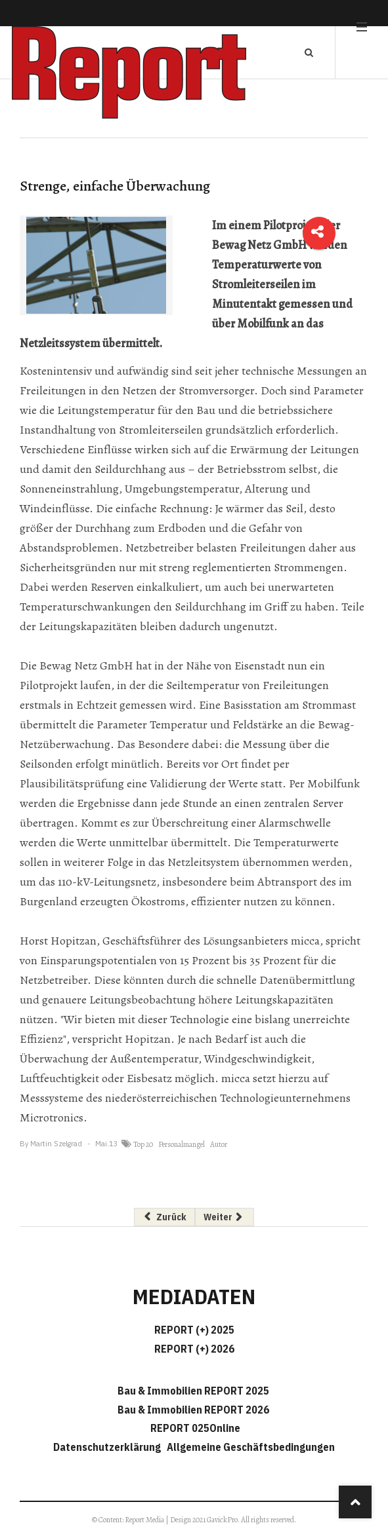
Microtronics (51, 1117)
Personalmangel (181, 1144)
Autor (218, 1144)
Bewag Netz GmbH (86, 665)
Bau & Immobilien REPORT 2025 (193, 1390)
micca (305, 940)
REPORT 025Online (194, 1428)
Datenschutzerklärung (109, 1447)
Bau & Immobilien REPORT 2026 (193, 1409)
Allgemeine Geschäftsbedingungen (251, 1447)
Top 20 (143, 1144)
